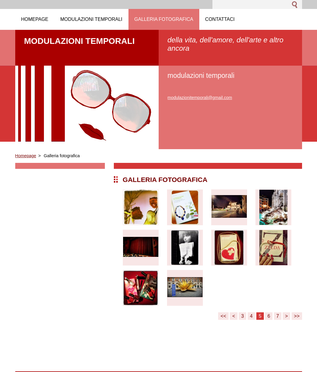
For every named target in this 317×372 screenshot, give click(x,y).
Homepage (25, 155)
